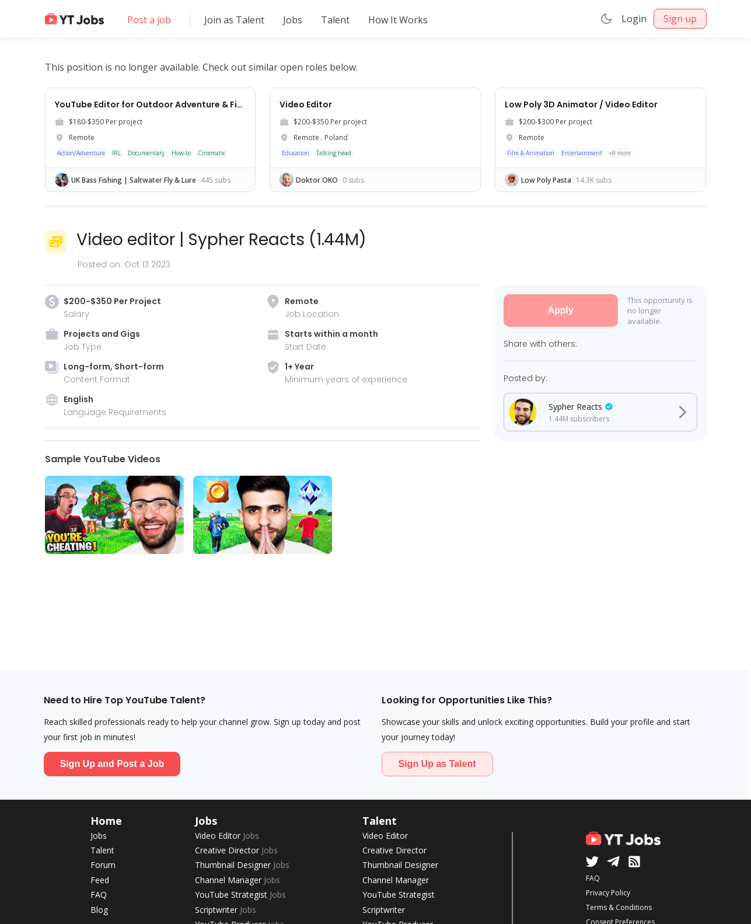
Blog (99, 909)
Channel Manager (237, 879)
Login (634, 18)
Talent (335, 19)
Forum (103, 864)
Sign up (680, 18)
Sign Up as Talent (437, 764)
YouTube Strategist (240, 894)
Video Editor (227, 835)
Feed (99, 879)
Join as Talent (234, 19)
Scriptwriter (225, 909)
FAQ (98, 894)
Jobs (292, 19)
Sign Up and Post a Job (112, 764)
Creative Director (236, 850)
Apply (560, 310)
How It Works (398, 19)
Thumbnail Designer (242, 864)
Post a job (149, 19)
